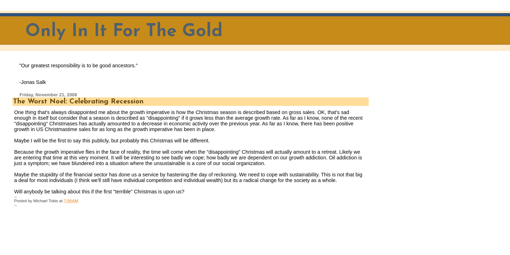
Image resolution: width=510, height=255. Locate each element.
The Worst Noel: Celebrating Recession (78, 101)
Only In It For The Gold (124, 32)
